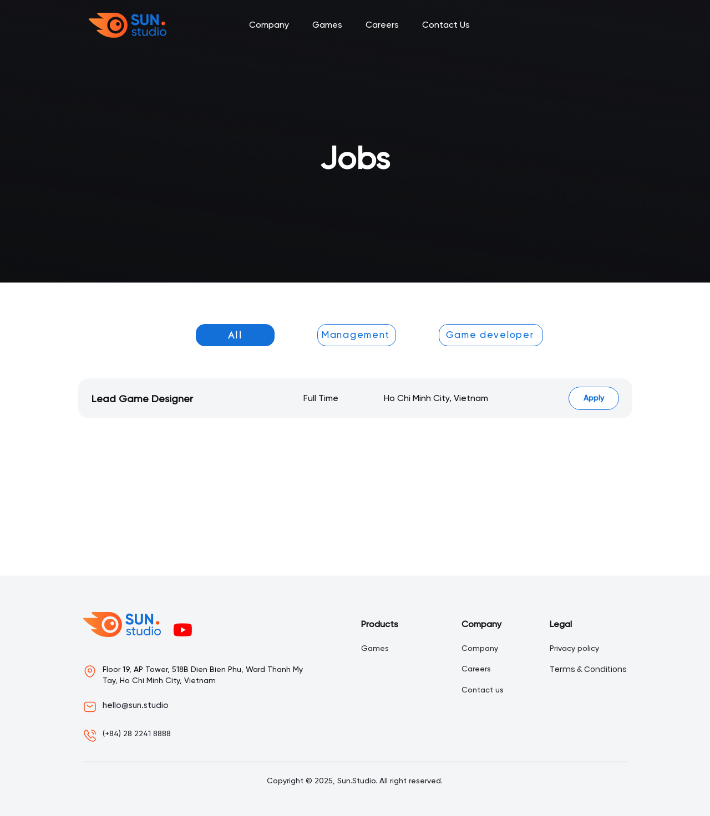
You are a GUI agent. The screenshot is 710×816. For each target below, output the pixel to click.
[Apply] (594, 398)
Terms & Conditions (588, 669)
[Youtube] (183, 629)
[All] (235, 335)
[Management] (356, 335)
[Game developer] (491, 335)
